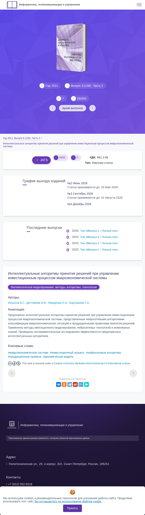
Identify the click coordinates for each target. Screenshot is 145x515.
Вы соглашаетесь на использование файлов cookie (68, 501)
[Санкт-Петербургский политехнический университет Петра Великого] (12, 429)
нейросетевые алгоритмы (104, 352)
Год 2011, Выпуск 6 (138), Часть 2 (21, 138)
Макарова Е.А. (58, 302)
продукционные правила (25, 356)
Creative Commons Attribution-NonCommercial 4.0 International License (92, 363)
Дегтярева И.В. (37, 302)
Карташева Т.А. (79, 302)
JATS (41, 160)
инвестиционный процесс (68, 352)
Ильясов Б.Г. (16, 302)
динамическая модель (59, 356)
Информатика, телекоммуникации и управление (49, 4)
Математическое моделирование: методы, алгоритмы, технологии (54, 287)
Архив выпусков (72, 108)
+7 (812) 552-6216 (20, 484)
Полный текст (109, 230)
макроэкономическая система (29, 352)
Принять (72, 508)
